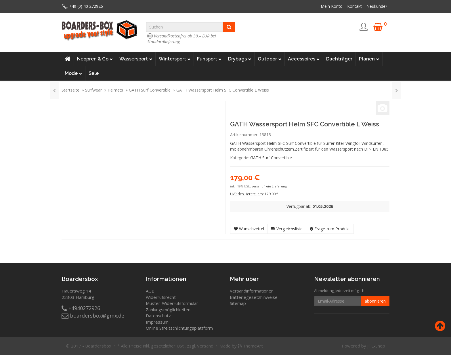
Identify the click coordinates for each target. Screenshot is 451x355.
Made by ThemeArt (241, 346)
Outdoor (269, 59)
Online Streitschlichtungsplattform (179, 328)
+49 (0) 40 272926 (86, 6)
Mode (73, 73)
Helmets (115, 90)
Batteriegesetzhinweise (254, 297)
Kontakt (354, 6)
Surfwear (93, 90)
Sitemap (238, 303)
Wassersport (135, 59)
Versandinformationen (252, 291)
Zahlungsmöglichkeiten (168, 309)
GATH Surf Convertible (150, 90)
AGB (150, 291)
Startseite (70, 90)
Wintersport (174, 59)
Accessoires (304, 59)
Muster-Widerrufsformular (172, 303)
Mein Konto (332, 6)
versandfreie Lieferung (269, 186)
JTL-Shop (376, 346)
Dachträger (339, 59)
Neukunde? (376, 6)
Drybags (239, 59)
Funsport (209, 59)
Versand (205, 346)
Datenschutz (158, 315)
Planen (369, 59)
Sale (94, 73)
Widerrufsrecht (161, 297)
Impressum (157, 322)
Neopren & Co (95, 59)
